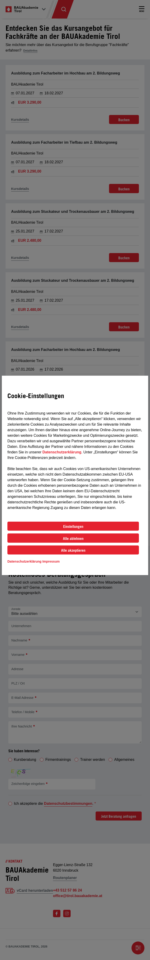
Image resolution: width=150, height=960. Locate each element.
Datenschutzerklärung (61, 452)
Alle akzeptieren (73, 550)
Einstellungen (73, 526)
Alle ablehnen (73, 538)
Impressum (51, 561)
